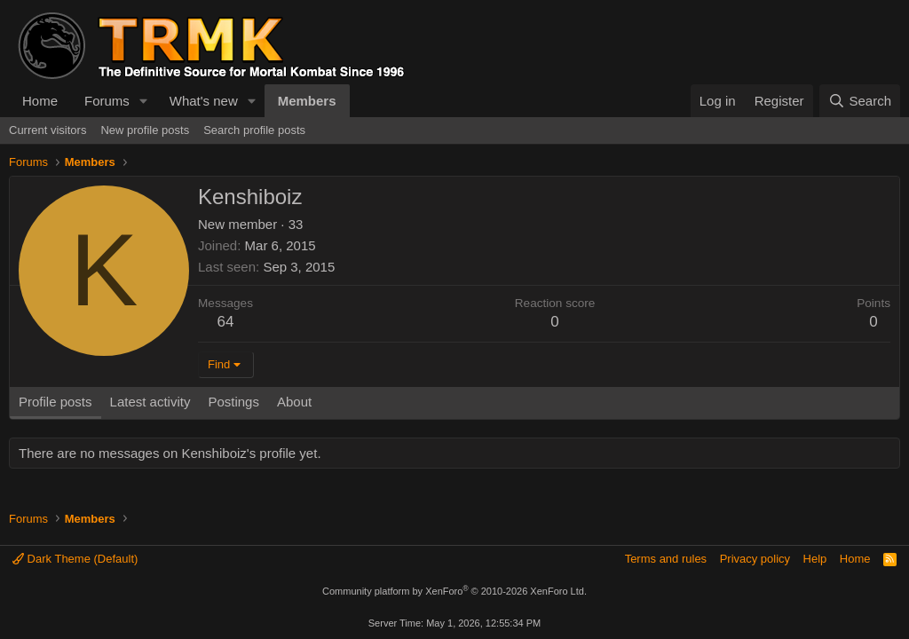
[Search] (859, 100)
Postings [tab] (233, 401)
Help (815, 558)
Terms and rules (666, 558)
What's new (204, 100)
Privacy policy (755, 558)
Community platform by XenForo (454, 591)
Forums (107, 100)
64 (225, 321)
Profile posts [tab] (55, 401)
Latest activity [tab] (150, 401)
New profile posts (144, 130)
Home (40, 100)
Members (307, 100)
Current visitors (47, 130)
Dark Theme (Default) (75, 558)
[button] (143, 100)
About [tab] (294, 401)
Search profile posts (254, 130)
